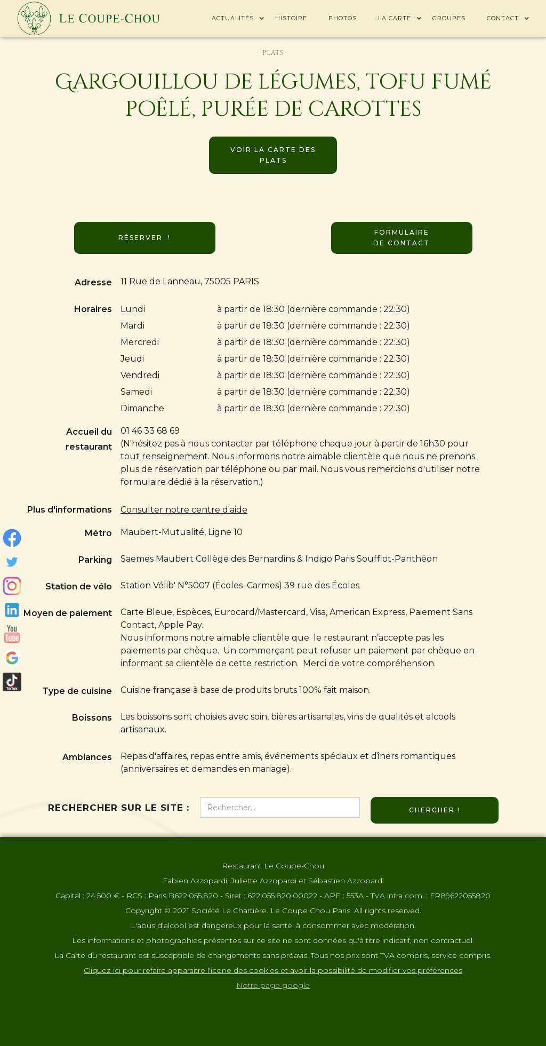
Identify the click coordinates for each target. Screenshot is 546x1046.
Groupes (448, 18)
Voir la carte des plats (273, 155)
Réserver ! (144, 238)
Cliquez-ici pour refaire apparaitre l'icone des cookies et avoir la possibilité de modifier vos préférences (273, 970)
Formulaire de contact (401, 237)
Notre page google (273, 985)
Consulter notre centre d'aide (184, 510)
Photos (342, 18)
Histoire (291, 18)
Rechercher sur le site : (118, 807)
